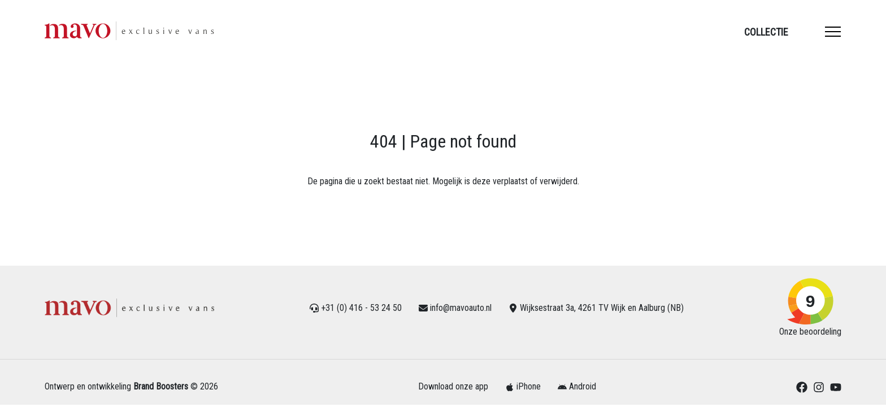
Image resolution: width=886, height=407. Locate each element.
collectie (766, 32)
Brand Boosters (160, 386)
